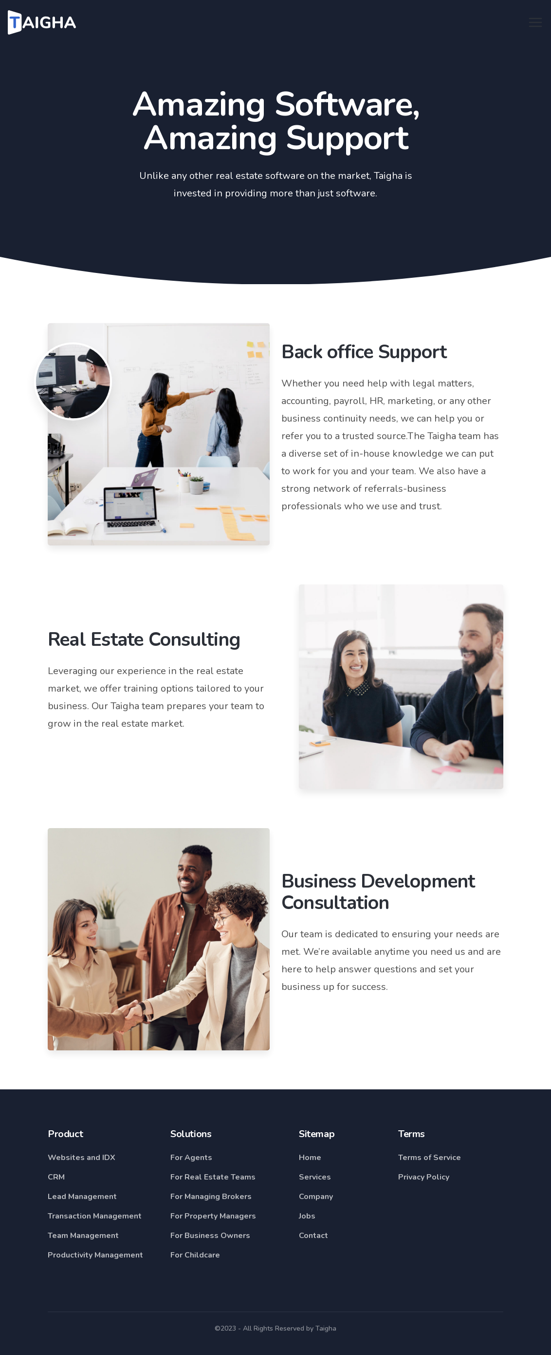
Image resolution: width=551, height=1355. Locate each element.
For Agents (191, 1157)
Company (316, 1196)
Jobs (307, 1216)
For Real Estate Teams (213, 1177)
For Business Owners (210, 1235)
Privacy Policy (423, 1177)
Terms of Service (429, 1157)
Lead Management (82, 1196)
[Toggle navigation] (535, 22)
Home (310, 1157)
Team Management (83, 1235)
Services (315, 1177)
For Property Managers (213, 1216)
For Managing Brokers (211, 1196)
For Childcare (195, 1255)
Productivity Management (95, 1255)
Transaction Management (95, 1216)
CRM (56, 1177)
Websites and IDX (81, 1157)
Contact (313, 1235)
